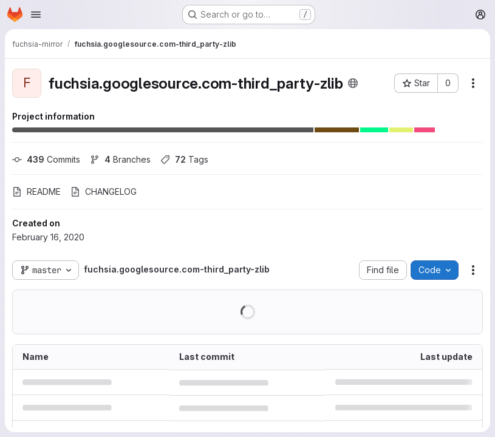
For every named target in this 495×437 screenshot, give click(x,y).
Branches (120, 159)
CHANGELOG (103, 191)
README (36, 191)
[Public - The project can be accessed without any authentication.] (353, 83)
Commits (46, 159)
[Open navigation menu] (36, 14)
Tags (184, 159)
